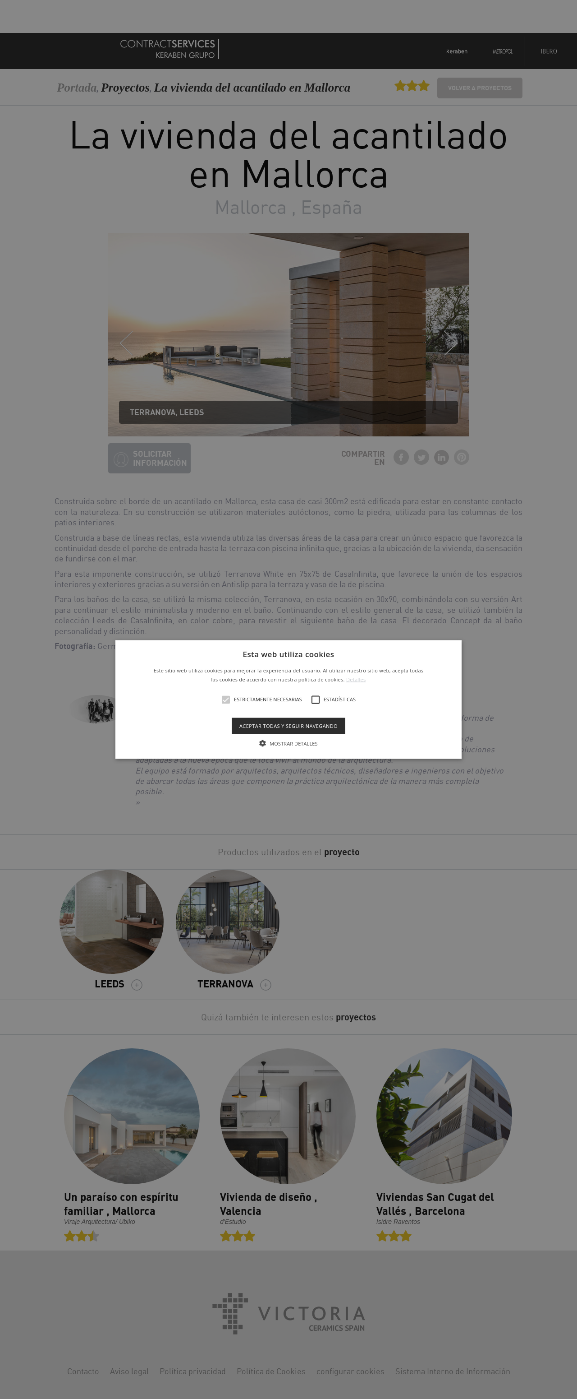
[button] (288, 699)
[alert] (288, 699)
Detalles (356, 679)
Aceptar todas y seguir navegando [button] (288, 725)
